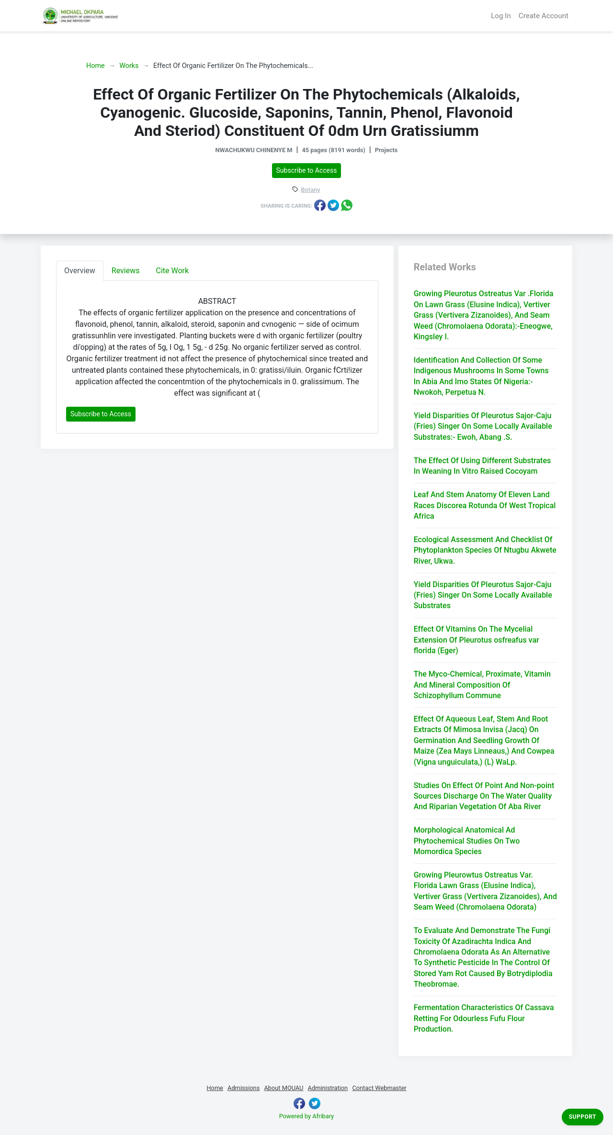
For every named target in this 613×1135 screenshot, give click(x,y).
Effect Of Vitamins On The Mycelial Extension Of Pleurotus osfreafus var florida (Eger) (476, 639)
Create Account (543, 15)
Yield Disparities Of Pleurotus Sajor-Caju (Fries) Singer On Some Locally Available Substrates (483, 595)
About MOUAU (283, 1087)
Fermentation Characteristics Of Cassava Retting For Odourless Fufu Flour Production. (484, 1018)
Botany (310, 190)
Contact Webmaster (379, 1087)
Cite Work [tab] (172, 270)
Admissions (243, 1087)
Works (128, 66)
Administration (328, 1087)
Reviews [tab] (126, 270)
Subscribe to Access (306, 170)
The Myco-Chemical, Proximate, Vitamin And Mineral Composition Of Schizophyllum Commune (482, 684)
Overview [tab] (79, 270)
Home (95, 66)
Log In (501, 15)
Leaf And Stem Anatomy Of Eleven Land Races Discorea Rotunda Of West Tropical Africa (485, 505)
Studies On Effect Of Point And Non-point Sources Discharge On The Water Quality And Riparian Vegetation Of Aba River (484, 796)
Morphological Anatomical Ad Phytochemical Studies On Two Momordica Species (467, 840)
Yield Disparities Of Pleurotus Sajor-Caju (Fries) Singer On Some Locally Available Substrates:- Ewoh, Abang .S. (483, 426)
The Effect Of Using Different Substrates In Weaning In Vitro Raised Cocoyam (482, 466)
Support (582, 1116)
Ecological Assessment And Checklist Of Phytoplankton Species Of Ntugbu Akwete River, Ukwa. (485, 550)
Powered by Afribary (306, 1116)
